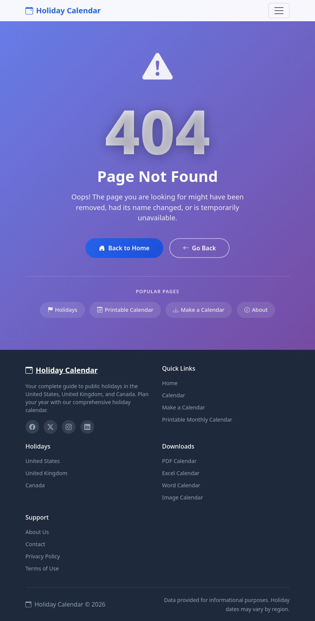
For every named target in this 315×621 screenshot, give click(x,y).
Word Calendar (181, 485)
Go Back (199, 248)
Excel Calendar (181, 473)
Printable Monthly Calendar (197, 419)
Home (170, 383)
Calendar (173, 395)
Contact (35, 544)
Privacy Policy (42, 556)
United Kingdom (46, 473)
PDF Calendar (179, 461)
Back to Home (124, 248)
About (256, 309)
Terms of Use (42, 568)
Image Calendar (182, 497)
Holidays (62, 309)
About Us (37, 532)
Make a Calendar (198, 309)
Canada (35, 485)
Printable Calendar (125, 309)
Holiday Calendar (63, 10)
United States (42, 461)
